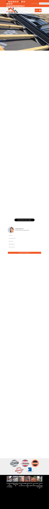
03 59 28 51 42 (12, 1)
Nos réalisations (24, 220)
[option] (24, 25)
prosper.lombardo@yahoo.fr (15, 6)
